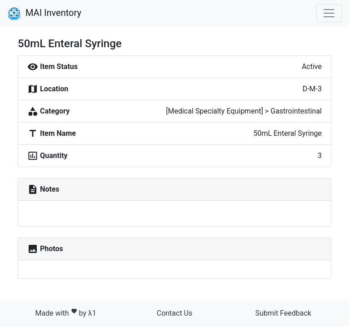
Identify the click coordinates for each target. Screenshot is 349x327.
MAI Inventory (44, 13)
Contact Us (175, 313)
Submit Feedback (283, 313)
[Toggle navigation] (329, 13)
